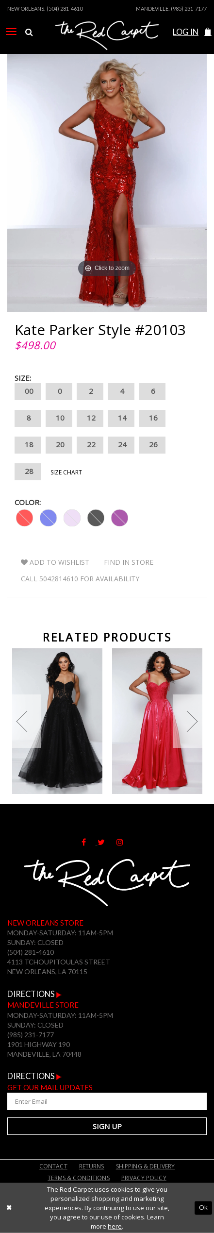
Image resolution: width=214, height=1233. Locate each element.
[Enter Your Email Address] (107, 1101)
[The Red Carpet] (107, 45)
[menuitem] (11, 31)
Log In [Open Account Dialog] (185, 32)
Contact (53, 1166)
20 (59, 445)
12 (90, 418)
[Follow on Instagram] (124, 841)
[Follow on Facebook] (90, 841)
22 (90, 445)
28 (28, 471)
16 (152, 418)
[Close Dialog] (9, 1207)
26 (152, 445)
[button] (208, 32)
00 (28, 391)
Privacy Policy (143, 1178)
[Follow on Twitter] (107, 841)
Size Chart (66, 472)
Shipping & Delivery (145, 1166)
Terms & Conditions (79, 1178)
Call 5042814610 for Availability (80, 578)
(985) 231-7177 (189, 8)
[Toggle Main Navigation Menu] (11, 31)
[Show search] (29, 32)
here (115, 1226)
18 (28, 445)
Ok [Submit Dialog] (203, 1207)
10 (59, 418)
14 (121, 418)
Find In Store (128, 562)
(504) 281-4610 (64, 8)
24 (121, 445)
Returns (91, 1166)
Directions (34, 994)
